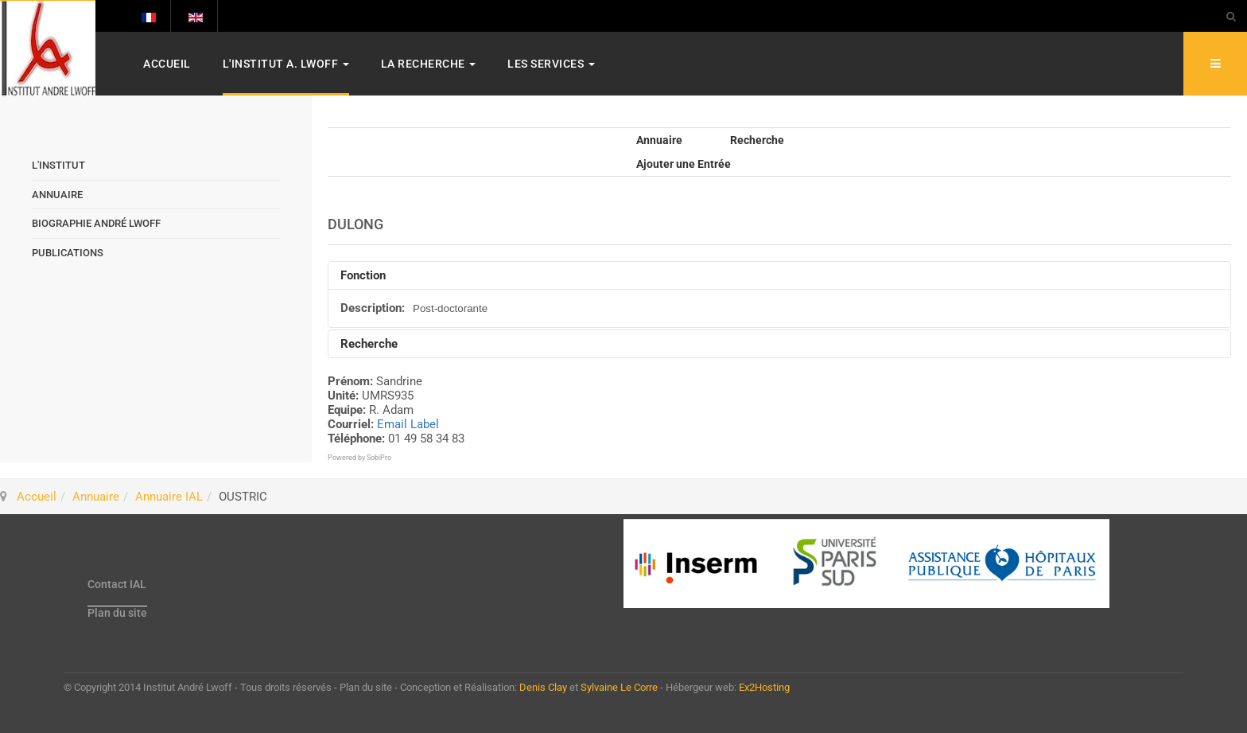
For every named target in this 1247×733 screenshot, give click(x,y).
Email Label (408, 424)
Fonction (363, 275)
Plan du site (117, 612)
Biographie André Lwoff (96, 223)
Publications (67, 253)
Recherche (757, 140)
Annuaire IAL (169, 496)
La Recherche (428, 63)
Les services (551, 63)
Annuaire (659, 140)
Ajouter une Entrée (683, 164)
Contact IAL (116, 584)
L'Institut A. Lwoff (286, 63)
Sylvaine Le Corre (619, 687)
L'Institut (58, 165)
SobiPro (379, 458)
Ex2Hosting (764, 687)
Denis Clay (543, 687)
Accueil (167, 63)
